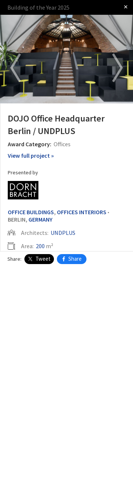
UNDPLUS (63, 232)
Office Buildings (31, 212)
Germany (40, 219)
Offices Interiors (81, 212)
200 (40, 246)
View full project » (31, 155)
